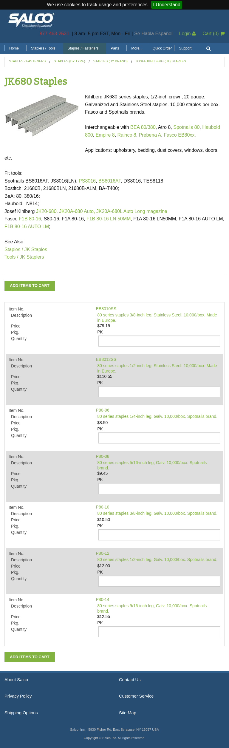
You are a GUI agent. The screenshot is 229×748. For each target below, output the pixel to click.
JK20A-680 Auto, (77, 211)
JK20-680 (46, 211)
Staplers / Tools (43, 48)
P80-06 (102, 410)
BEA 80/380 (143, 127)
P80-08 (102, 456)
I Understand (166, 4)
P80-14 (102, 599)
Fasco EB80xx (179, 134)
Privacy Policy (18, 696)
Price (16, 326)
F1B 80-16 (30, 218)
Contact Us (130, 679)
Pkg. (15, 332)
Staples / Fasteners (83, 48)
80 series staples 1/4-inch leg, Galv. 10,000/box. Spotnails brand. (157, 416)
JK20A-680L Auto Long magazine (131, 211)
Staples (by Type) (69, 61)
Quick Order (162, 48)
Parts (115, 48)
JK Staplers (32, 256)
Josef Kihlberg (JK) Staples (161, 61)
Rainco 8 (126, 134)
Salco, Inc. (31, 20)
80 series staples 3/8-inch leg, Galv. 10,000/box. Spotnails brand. (157, 513)
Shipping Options (21, 712)
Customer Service (136, 696)
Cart (213, 33)
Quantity (19, 338)
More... (136, 48)
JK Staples (35, 249)
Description (21, 315)
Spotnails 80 (186, 127)
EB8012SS (106, 359)
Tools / (11, 256)
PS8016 (87, 180)
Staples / (13, 249)
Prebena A (150, 134)
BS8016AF (109, 180)
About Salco (16, 679)
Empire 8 (105, 134)
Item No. (16, 309)
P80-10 (102, 507)
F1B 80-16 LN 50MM (108, 218)
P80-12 (102, 553)
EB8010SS (106, 308)
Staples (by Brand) (110, 61)
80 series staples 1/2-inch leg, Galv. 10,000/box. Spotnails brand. (157, 559)
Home (14, 48)
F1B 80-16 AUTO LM (26, 226)
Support (185, 48)
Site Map (127, 712)
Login (187, 33)
